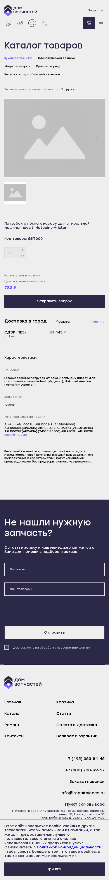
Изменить (98, 321)
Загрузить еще (15, 434)
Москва (96, 10)
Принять (54, 869)
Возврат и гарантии (76, 736)
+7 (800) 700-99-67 (85, 770)
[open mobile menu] (101, 23)
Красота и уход (48, 66)
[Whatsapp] (8, 23)
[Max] (32, 23)
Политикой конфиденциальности (69, 847)
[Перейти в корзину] (89, 23)
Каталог (12, 713)
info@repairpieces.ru (83, 793)
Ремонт (12, 724)
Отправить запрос (55, 301)
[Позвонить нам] (44, 23)
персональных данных (73, 647)
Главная (12, 702)
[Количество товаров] (15, 252)
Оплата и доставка (76, 724)
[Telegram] (20, 23)
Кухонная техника (18, 58)
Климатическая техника (56, 58)
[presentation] (37, 610)
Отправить (54, 632)
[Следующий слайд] (96, 138)
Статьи (63, 713)
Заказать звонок (87, 781)
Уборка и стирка (17, 66)
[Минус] (22, 255)
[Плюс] (22, 250)
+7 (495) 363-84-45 (85, 758)
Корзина (65, 702)
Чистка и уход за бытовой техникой (32, 74)
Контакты (14, 736)
